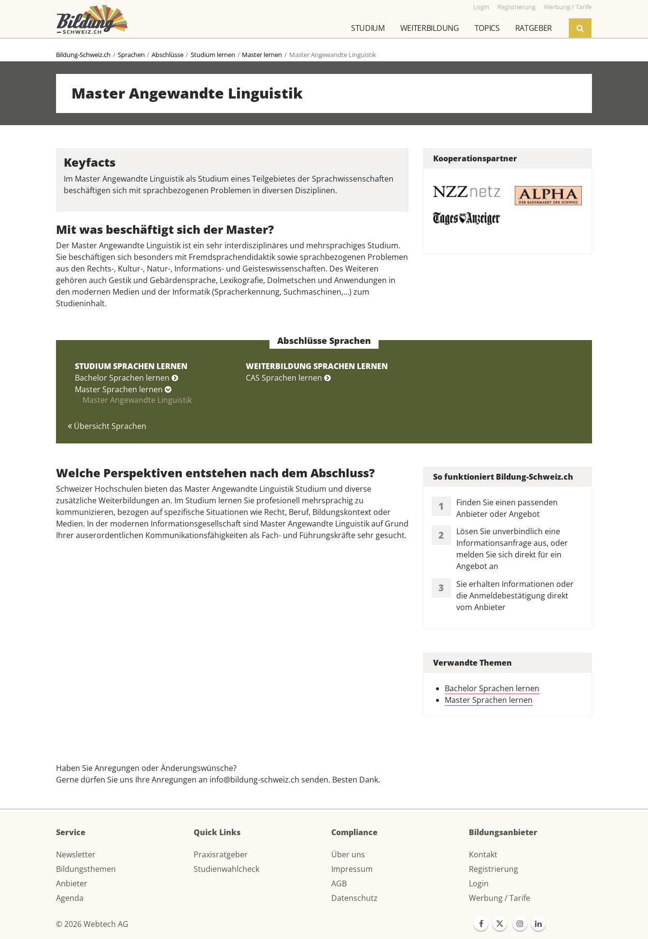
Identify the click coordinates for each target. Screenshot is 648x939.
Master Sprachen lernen (489, 700)
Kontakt (483, 854)
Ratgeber (533, 28)
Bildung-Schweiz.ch (83, 54)
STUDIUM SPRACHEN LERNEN (131, 366)
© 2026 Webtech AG (92, 924)
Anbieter (71, 883)
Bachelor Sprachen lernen (492, 688)
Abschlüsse (167, 54)
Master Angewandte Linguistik (137, 400)
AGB (339, 883)
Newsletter (76, 854)
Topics (487, 28)
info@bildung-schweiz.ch (254, 779)
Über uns (348, 854)
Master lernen (262, 54)
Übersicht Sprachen (107, 426)
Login (479, 883)
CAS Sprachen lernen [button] (288, 377)
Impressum (352, 869)
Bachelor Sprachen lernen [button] (126, 377)
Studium (368, 28)
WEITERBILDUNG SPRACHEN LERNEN (317, 366)
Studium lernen (213, 54)
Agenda (70, 898)
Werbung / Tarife (499, 898)
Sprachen (131, 54)
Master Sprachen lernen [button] (123, 389)
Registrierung (493, 869)
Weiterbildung (429, 28)
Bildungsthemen (86, 869)
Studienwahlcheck (226, 869)
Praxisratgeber (221, 854)
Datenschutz (354, 898)
